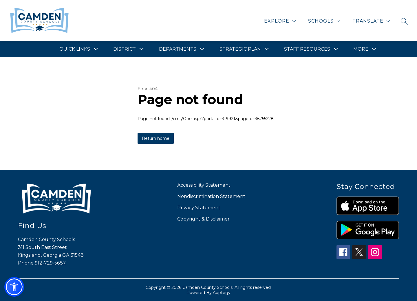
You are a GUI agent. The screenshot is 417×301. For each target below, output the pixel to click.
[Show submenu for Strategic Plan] (240, 49)
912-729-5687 (50, 263)
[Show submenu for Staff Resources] (307, 49)
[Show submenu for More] (360, 49)
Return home (155, 138)
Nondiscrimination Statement (211, 196)
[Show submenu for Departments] (177, 49)
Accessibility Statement (204, 185)
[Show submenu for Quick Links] (74, 49)
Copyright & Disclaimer (203, 219)
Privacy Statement (198, 207)
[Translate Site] (371, 21)
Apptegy (222, 292)
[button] (14, 286)
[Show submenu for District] (124, 49)
